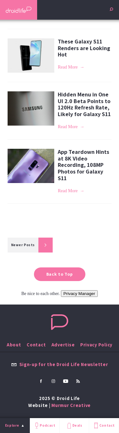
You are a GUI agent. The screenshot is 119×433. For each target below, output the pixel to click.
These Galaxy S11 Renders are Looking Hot (84, 48)
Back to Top (59, 274)
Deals (74, 426)
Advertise (63, 345)
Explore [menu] (12, 425)
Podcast (44, 426)
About (14, 345)
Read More (68, 67)
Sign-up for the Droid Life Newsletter (59, 364)
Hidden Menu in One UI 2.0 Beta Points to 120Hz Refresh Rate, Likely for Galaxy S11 (84, 104)
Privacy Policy (96, 345)
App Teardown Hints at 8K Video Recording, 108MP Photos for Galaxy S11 (83, 165)
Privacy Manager (79, 293)
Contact (104, 426)
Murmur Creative (71, 405)
